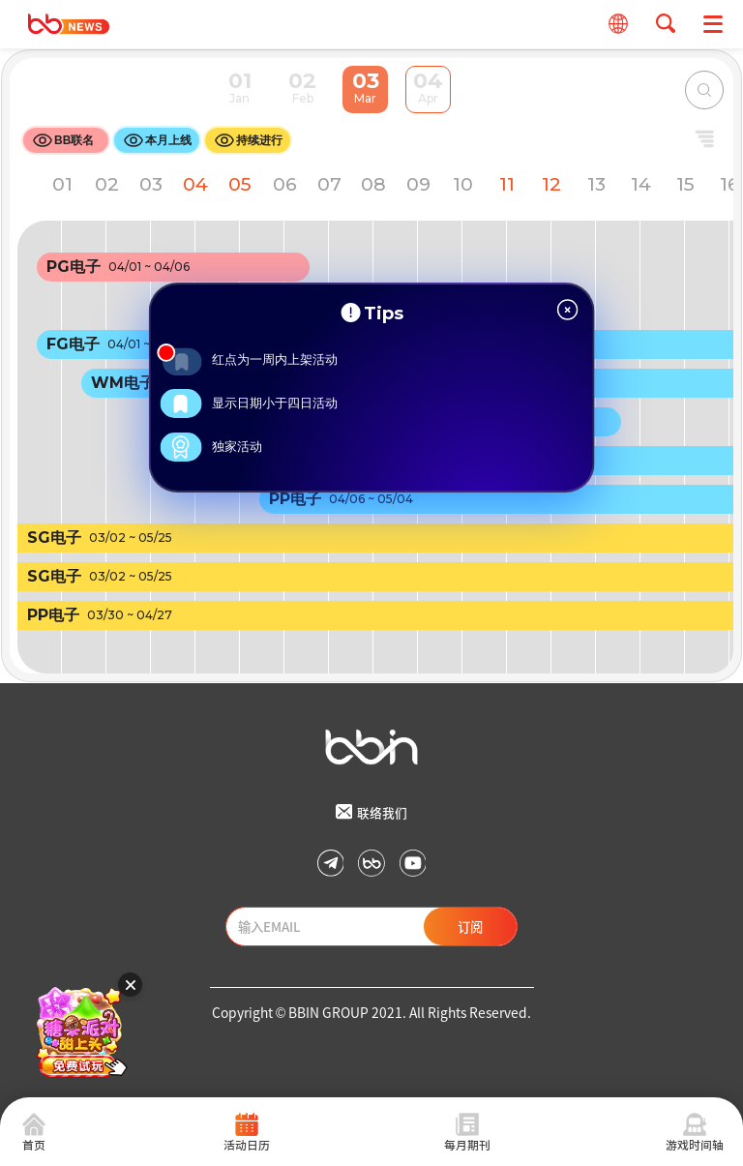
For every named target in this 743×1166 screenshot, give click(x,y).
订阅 (470, 926)
